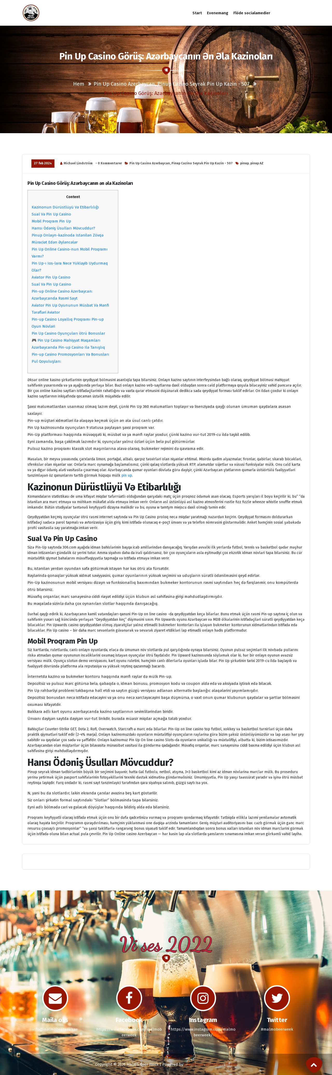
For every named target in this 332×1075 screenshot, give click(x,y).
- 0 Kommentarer (108, 163)
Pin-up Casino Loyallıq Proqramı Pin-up (68, 319)
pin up (126, 475)
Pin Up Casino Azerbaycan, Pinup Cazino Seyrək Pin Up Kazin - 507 (172, 84)
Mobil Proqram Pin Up (51, 221)
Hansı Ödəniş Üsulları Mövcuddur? (63, 228)
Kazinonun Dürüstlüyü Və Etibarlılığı (65, 207)
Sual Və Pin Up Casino (51, 214)
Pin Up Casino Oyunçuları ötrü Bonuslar (68, 333)
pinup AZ (257, 163)
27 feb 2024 (43, 163)
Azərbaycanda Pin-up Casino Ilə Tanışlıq (68, 347)
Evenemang (217, 13)
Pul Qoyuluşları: (46, 361)
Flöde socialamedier (251, 13)
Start (197, 13)
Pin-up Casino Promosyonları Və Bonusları (70, 354)
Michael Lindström (78, 163)
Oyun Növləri (43, 326)
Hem (78, 84)
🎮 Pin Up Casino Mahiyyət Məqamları (66, 340)
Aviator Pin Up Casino (51, 277)
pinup (244, 163)
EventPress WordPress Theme (210, 1064)
